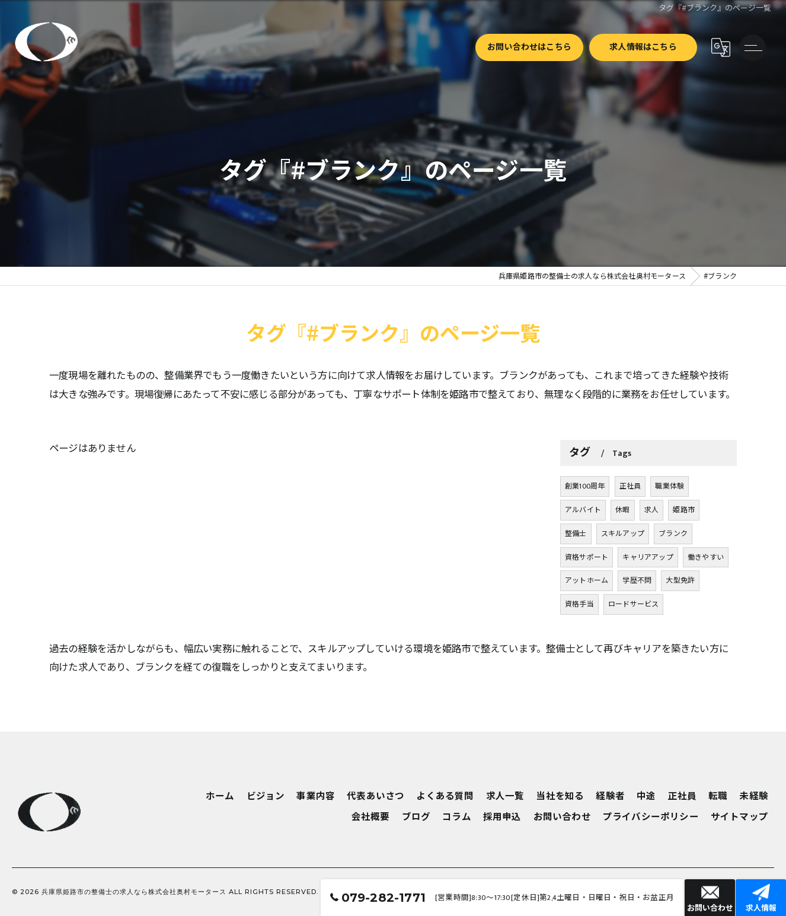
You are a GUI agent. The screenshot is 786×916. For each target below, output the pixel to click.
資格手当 (579, 651)
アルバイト (583, 557)
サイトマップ (739, 817)
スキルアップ (622, 580)
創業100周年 (585, 533)
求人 (651, 557)
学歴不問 (636, 628)
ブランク (673, 580)
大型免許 (680, 628)
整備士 (576, 580)
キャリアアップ (647, 604)
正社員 (630, 533)
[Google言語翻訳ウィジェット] (720, 47)
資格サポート (586, 604)
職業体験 (669, 533)
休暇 (622, 557)
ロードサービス (633, 651)
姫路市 (684, 557)
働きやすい (706, 604)
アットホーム (586, 628)
